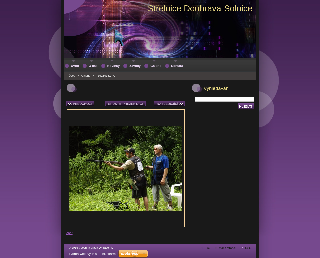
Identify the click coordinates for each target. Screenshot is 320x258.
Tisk (207, 247)
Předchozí (80, 104)
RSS (248, 247)
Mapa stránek (227, 247)
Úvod (72, 75)
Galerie (85, 75)
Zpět (69, 233)
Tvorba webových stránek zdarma (93, 254)
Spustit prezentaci (125, 104)
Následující (170, 104)
